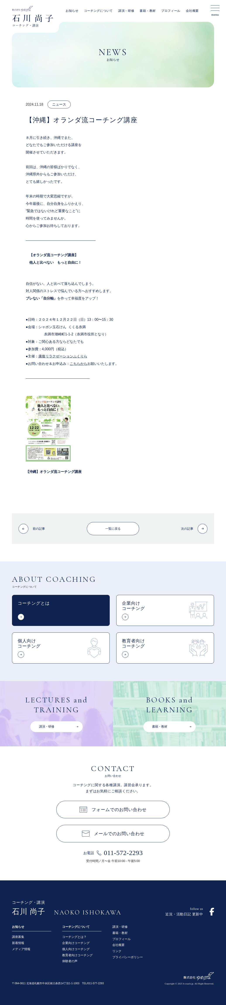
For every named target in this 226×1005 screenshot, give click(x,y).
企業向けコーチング (76, 943)
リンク (117, 951)
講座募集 (18, 937)
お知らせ (72, 10)
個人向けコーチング (76, 949)
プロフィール (170, 10)
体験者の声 (69, 961)
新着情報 (18, 943)
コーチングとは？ (74, 937)
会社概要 (192, 10)
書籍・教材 (148, 10)
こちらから (78, 364)
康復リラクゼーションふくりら (62, 356)
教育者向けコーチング (77, 955)
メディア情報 (21, 949)
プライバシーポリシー (127, 957)
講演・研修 (126, 10)
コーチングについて (98, 10)
